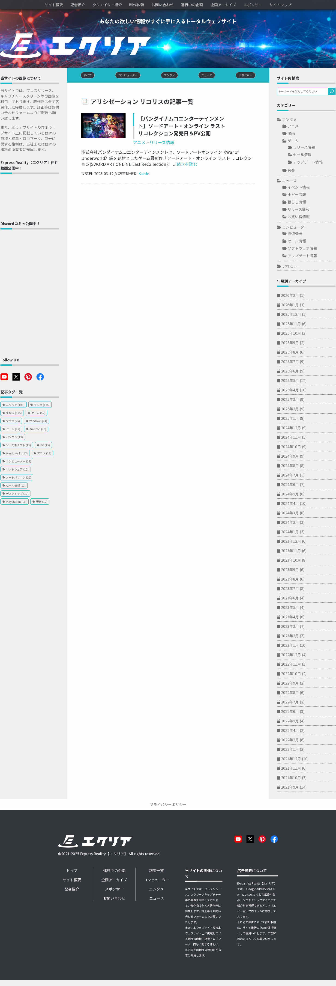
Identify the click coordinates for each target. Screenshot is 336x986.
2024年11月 (293, 437)
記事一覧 (158, 871)
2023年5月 (292, 608)
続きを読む (180, 165)
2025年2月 (292, 409)
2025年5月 (292, 381)
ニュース (291, 181)
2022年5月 (292, 721)
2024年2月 (292, 522)
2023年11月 (293, 551)
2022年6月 (292, 712)
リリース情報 (160, 143)
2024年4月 (292, 503)
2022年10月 (293, 674)
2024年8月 (292, 466)
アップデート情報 (309, 162)
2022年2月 (292, 740)
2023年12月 (293, 541)
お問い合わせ (162, 4)
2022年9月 (292, 683)
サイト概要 (54, 4)
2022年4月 (292, 730)
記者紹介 (77, 4)
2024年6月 (292, 485)
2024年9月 (292, 456)
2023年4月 (292, 617)
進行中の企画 (192, 4)
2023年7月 (292, 589)
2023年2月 (292, 636)
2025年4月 (292, 390)
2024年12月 (293, 428)
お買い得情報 (300, 217)
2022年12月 (293, 655)
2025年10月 (293, 333)
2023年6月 (292, 598)
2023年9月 (292, 570)
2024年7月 (292, 475)
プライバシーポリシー (168, 805)
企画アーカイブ (223, 4)
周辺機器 (296, 234)
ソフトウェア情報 (304, 248)
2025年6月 (292, 371)
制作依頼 (136, 4)
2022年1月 (292, 749)
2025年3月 (292, 399)
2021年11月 (293, 768)
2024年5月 (292, 494)
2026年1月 (292, 305)
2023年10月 (293, 560)
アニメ (137, 143)
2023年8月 (292, 579)
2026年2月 (292, 295)
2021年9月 (292, 787)
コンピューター (297, 227)
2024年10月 (293, 447)
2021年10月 (293, 778)
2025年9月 (292, 343)
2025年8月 (292, 352)
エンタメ (291, 120)
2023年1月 (292, 645)
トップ (72, 871)
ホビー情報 (298, 195)
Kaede (142, 174)
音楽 (293, 170)
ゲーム (294, 141)
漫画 (293, 134)
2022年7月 (292, 702)
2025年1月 (292, 418)
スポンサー (252, 4)
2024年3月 (292, 513)
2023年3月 (292, 626)
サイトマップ (280, 4)
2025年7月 (292, 362)
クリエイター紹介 (107, 4)
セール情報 (304, 155)
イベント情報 (300, 187)
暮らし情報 (298, 202)
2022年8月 (292, 693)
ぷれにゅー (293, 266)
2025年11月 (293, 324)
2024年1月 (292, 532)
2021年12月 (293, 759)
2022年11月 (293, 664)
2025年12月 (293, 314)
